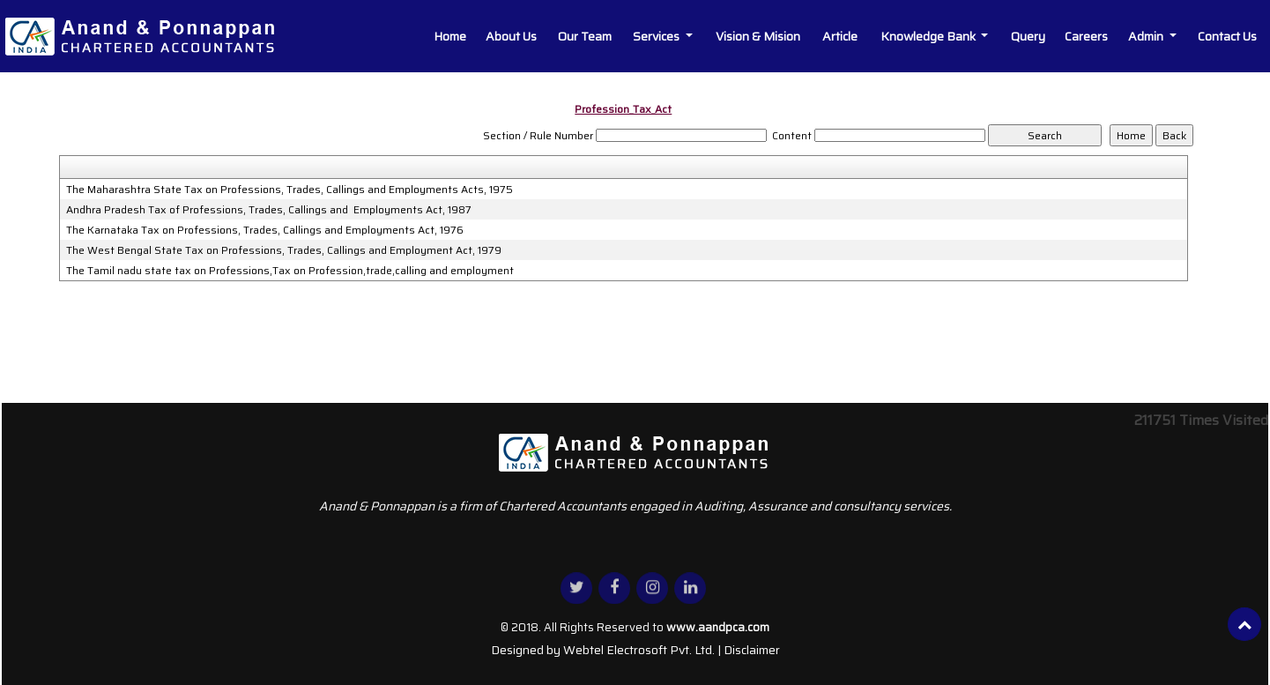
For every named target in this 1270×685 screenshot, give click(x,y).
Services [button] (657, 36)
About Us (511, 36)
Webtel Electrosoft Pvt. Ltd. (639, 649)
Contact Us (1227, 36)
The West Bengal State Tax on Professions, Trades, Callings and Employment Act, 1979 (283, 250)
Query (1028, 36)
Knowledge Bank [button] (929, 36)
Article (840, 36)
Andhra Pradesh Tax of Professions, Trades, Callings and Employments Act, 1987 (269, 210)
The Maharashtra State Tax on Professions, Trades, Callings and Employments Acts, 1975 (289, 189)
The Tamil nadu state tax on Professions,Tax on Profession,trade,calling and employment (290, 271)
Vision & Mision (758, 36)
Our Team (585, 36)
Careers (1086, 36)
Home (450, 36)
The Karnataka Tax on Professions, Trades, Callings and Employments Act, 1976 (265, 230)
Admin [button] (1147, 36)
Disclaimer (752, 649)
